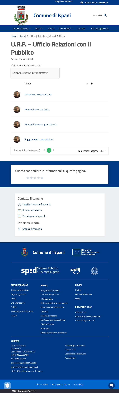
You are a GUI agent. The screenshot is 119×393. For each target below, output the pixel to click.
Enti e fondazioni (18, 302)
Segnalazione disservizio (75, 353)
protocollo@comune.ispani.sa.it (24, 366)
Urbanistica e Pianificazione (52, 307)
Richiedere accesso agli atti (38, 94)
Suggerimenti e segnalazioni (39, 139)
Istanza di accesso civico (37, 109)
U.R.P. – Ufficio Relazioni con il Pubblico (47, 36)
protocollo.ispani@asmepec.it (23, 362)
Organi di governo (18, 294)
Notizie (78, 290)
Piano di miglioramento (85, 320)
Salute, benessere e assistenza (54, 332)
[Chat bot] (111, 385)
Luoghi (14, 315)
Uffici (13, 298)
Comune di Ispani (52, 15)
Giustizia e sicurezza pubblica (53, 319)
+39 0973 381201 (18, 358)
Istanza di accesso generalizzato (41, 124)
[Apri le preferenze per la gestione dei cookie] (7, 385)
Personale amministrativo (22, 311)
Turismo (44, 311)
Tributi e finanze (47, 324)
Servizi (22, 36)
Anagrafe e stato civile (50, 290)
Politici (13, 307)
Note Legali (56, 384)
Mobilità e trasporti (49, 315)
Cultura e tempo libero (50, 294)
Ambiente (45, 328)
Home (13, 36)
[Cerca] (105, 15)
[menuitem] (81, 28)
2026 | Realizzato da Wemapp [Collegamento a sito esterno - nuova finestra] (23, 390)
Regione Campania (64, 1)
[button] (94, 2)
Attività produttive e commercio (54, 303)
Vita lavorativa (47, 298)
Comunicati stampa (83, 294)
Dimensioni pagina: (88, 151)
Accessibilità (70, 357)
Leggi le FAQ (70, 349)
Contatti (15, 340)
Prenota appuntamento (75, 345)
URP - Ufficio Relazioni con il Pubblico (27, 371)
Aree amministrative (19, 290)
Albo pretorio (80, 312)
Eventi (78, 298)
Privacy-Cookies (42, 384)
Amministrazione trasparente (87, 316)
